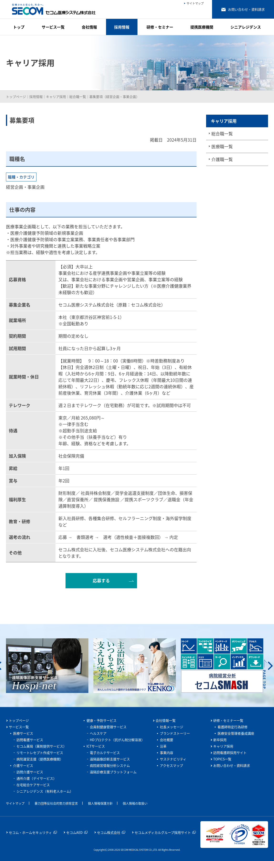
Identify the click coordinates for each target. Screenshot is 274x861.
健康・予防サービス (101, 720)
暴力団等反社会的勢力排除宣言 (56, 803)
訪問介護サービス (29, 771)
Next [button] (270, 665)
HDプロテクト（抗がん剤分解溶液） (117, 739)
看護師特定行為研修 (233, 726)
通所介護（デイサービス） (36, 778)
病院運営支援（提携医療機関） (39, 759)
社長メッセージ (171, 726)
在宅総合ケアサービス (33, 784)
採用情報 (36, 96)
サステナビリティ (173, 759)
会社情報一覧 (166, 720)
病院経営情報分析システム (110, 765)
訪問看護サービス (29, 739)
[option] (52, 665)
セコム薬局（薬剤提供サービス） (41, 746)
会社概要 (166, 739)
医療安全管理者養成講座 (236, 733)
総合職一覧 (77, 96)
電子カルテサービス (105, 752)
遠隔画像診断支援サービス (110, 759)
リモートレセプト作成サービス (39, 752)
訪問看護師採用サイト (230, 752)
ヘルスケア (98, 733)
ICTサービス (95, 746)
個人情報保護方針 (100, 803)
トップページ (16, 96)
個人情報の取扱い (135, 803)
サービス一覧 (19, 726)
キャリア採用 (56, 96)
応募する (101, 580)
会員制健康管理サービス (108, 726)
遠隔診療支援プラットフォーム (113, 771)
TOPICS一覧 (222, 759)
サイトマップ (15, 803)
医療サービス (23, 733)
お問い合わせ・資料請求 (231, 765)
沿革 (163, 746)
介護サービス (23, 765)
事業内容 (166, 752)
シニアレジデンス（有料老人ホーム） (44, 791)
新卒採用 (220, 739)
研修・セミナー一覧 (228, 720)
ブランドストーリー (175, 733)
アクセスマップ (171, 765)
